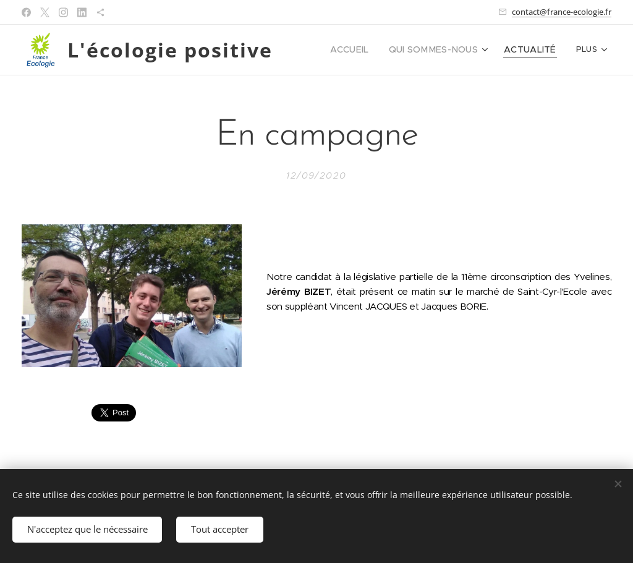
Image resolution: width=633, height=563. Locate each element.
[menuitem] (368, 50)
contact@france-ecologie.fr (561, 11)
